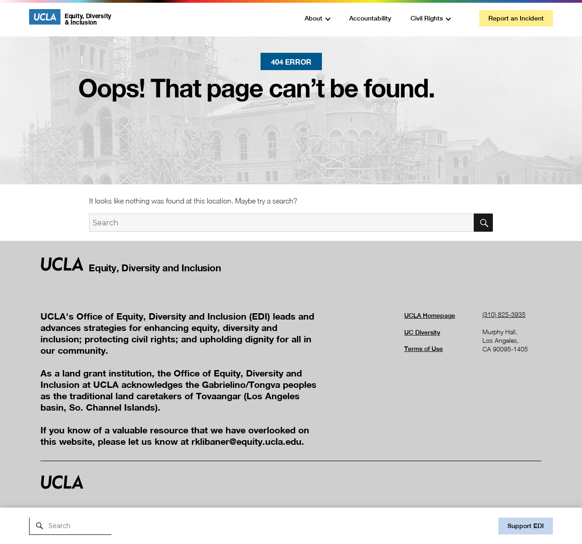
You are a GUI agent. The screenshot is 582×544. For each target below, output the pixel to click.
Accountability (370, 18)
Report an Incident (516, 18)
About (313, 18)
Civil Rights (427, 18)
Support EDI (525, 525)
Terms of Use (423, 348)
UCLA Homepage (429, 315)
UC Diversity (422, 332)
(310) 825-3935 (504, 314)
